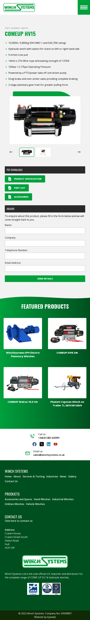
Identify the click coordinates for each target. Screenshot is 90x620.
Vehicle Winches (35, 504)
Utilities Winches (14, 504)
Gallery (72, 476)
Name (8, 225)
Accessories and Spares (18, 499)
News (63, 476)
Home (8, 476)
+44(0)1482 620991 (49, 437)
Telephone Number (16, 250)
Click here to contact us (19, 520)
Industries (52, 476)
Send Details (45, 278)
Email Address (13, 262)
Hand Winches (42, 499)
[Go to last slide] (11, 152)
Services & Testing (34, 476)
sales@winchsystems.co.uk (49, 455)
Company (10, 237)
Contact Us (11, 481)
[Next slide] (78, 152)
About (17, 476)
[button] (26, 152)
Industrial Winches (63, 499)
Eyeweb (51, 617)
